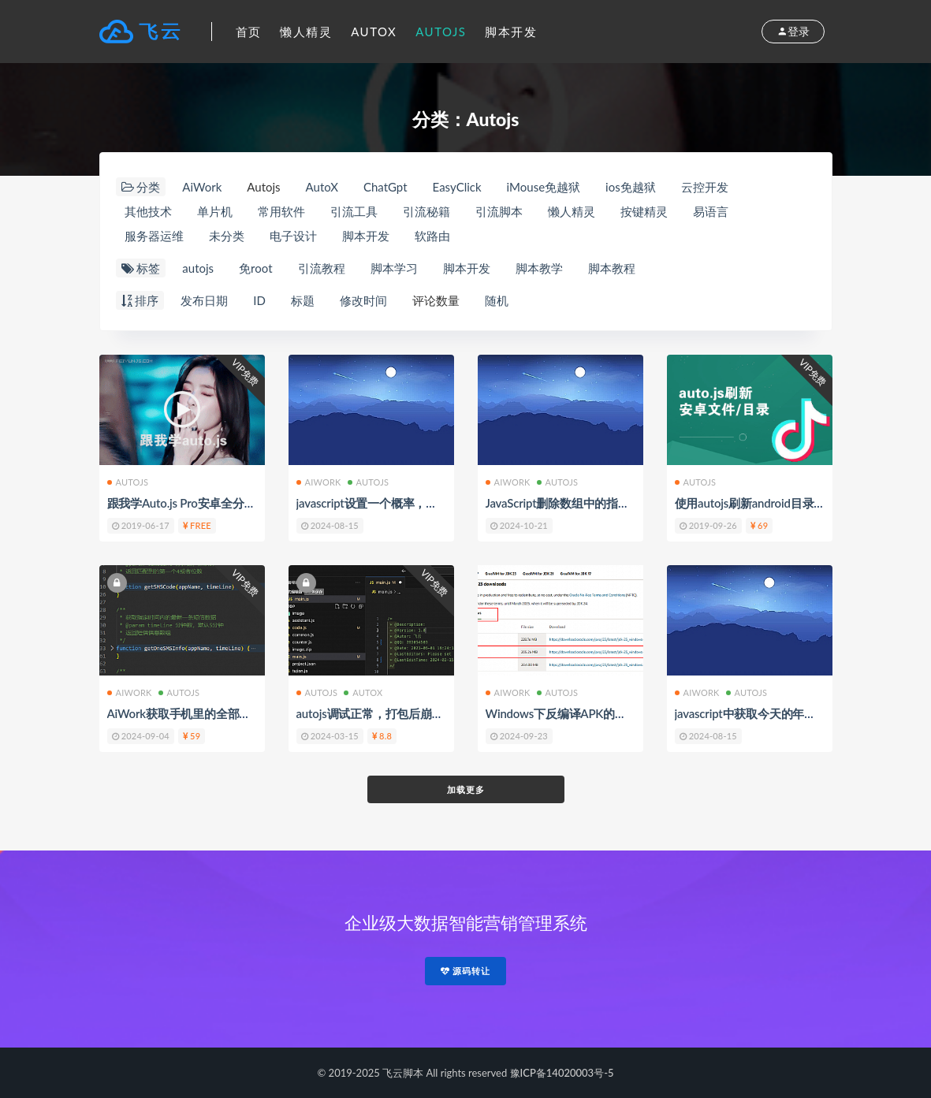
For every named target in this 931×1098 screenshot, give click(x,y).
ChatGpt (385, 187)
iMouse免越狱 (543, 187)
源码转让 (466, 971)
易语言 (710, 211)
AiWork (202, 187)
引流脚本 (499, 211)
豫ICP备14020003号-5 (562, 1072)
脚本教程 (611, 268)
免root (255, 268)
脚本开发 (511, 31)
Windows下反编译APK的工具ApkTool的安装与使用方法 (629, 713)
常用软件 (281, 211)
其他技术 (148, 211)
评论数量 (436, 300)
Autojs (440, 31)
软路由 (432, 236)
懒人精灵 (306, 31)
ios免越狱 (630, 187)
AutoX (374, 31)
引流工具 (354, 211)
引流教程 (321, 268)
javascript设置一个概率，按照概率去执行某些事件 (425, 503)
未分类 (226, 236)
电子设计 (293, 236)
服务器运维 (154, 236)
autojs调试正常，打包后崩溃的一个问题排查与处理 (428, 713)
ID (259, 300)
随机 (496, 300)
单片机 (215, 211)
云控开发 (704, 187)
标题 (303, 300)
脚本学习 (394, 268)
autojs (198, 268)
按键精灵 (644, 211)
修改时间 (363, 300)
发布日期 (204, 300)
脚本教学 (539, 268)
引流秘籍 (426, 211)
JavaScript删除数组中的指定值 (564, 503)
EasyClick (457, 187)
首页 (249, 31)
